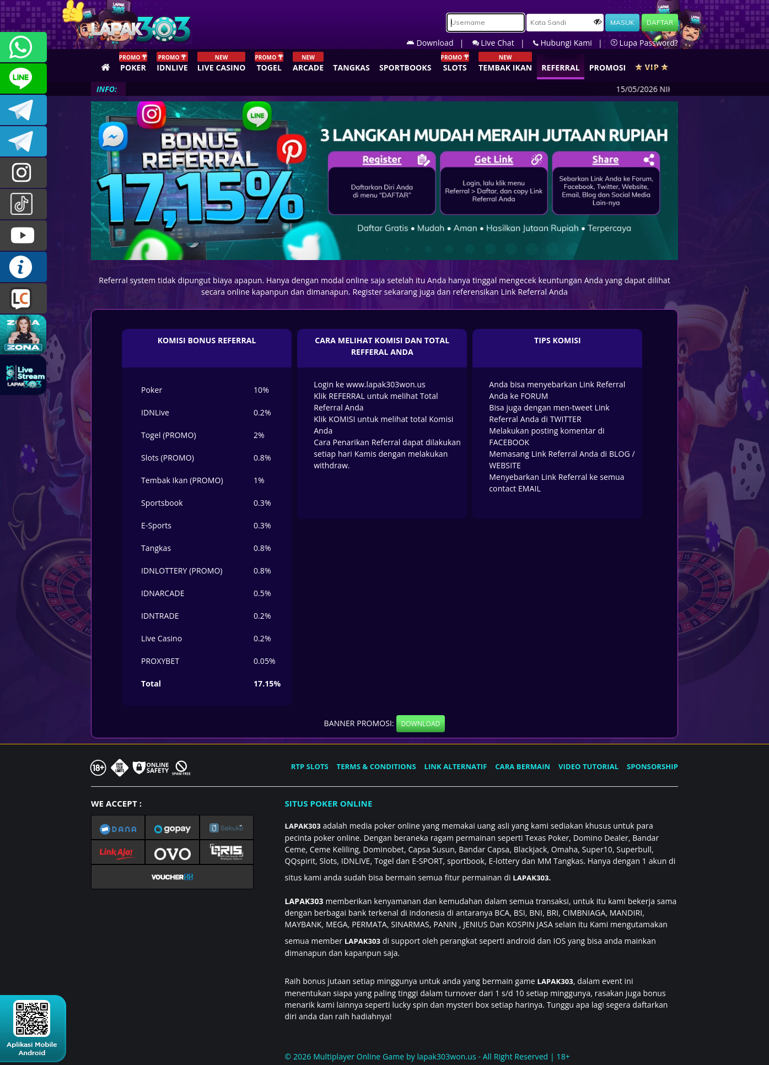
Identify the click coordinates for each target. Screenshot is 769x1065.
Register (367, 291)
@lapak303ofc (23, 204)
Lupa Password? (644, 42)
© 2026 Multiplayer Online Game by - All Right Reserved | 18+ (427, 1056)
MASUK (622, 22)
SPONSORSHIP (652, 766)
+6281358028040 (23, 47)
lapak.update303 (23, 173)
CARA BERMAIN (522, 766)
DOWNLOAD (420, 723)
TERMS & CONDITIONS (376, 766)
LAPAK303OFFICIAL (23, 110)
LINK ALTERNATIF (455, 766)
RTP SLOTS (310, 766)
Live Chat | (502, 42)
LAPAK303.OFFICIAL (23, 235)
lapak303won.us (446, 1056)
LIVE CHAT (23, 298)
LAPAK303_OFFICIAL (23, 141)
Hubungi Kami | (572, 42)
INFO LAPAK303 (23, 267)
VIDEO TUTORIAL (588, 766)
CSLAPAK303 (23, 78)
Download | (439, 42)
